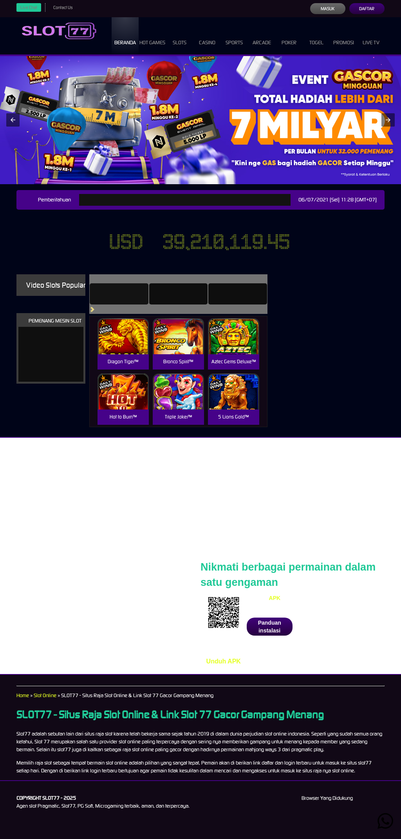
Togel (316, 35)
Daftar (366, 8)
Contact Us (62, 7)
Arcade (262, 35)
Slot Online (45, 695)
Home (22, 695)
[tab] (119, 293)
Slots (179, 35)
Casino (207, 35)
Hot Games (152, 35)
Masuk (327, 8)
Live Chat (28, 7)
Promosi (343, 35)
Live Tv (371, 35)
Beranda (125, 35)
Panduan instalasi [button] (269, 627)
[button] (13, 120)
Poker (289, 35)
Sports (234, 35)
